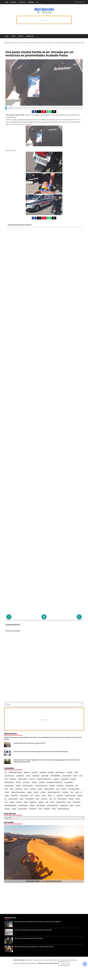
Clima (80, 776)
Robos (52, 802)
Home (6, 2)
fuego (11, 789)
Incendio (43, 792)
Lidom (77, 792)
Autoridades (36, 776)
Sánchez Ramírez (23, 805)
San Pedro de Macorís (10, 805)
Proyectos (19, 802)
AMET (76, 772)
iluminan (36, 792)
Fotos (6, 789)
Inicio (6, 36)
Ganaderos (33, 789)
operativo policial (13, 799)
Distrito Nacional (9, 782)
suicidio (14, 809)
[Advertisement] (50, 28)
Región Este (33, 802)
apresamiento (20, 776)
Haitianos (63, 789)
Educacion (41, 782)
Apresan (28, 776)
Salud (69, 802)
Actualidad (51, 772)
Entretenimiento (9, 785)
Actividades (43, 772)
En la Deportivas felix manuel (54, 782)
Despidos (73, 779)
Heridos (7, 792)
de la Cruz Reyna (22, 779)
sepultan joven (64, 805)
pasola (21, 799)
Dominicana (26, 782)
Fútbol (26, 789)
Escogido (18, 785)
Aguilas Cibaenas (60, 772)
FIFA (77, 785)
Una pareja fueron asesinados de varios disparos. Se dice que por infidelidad (37, 921)
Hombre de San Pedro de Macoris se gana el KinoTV (29, 743)
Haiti (58, 789)
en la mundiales (68, 782)
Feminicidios (60, 785)
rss (37, 2)
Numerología (29, 36)
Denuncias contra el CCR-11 (44, 779)
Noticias (80, 795)
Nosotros (13, 2)
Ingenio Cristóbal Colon (54, 792)
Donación (34, 782)
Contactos (22, 2)
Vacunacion (47, 809)
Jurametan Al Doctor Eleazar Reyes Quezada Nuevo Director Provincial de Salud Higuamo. (41, 751)
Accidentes (34, 772)
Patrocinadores (30, 799)
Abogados (26, 772)
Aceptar (64, 963)
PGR (50, 799)
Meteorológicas (24, 795)
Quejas (26, 802)
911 (6, 772)
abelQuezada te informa (15, 772)
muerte (44, 795)
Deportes (20, 36)
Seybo (71, 805)
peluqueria (44, 799)
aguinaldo (69, 772)
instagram (31, 2)
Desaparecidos (65, 779)
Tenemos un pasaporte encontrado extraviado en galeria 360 (33, 930)
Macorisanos (14, 795)
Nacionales (60, 795)
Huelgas (29, 792)
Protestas (11, 802)
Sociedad (7, 809)
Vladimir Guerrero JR (63, 809)
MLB (32, 795)
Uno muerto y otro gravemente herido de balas (28, 938)
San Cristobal (76, 802)
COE (6, 779)
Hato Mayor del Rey (74, 789)
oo (5, 799)
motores (37, 795)
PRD (6, 802)
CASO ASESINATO (55, 776)
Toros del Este (32, 809)
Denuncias (32, 779)
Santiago (32, 805)
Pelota (37, 799)
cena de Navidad (66, 776)
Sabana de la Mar (60, 802)
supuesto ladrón (22, 809)
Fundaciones (18, 789)
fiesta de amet (69, 785)
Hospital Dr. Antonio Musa (18, 792)
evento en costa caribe (41, 785)
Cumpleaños (12, 779)
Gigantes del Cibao (49, 789)
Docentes (18, 782)
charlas (75, 776)
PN (55, 799)
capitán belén (45, 776)
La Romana (65, 792)
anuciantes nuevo (9, 776)
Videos (54, 809)
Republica (41, 802)
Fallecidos (52, 785)
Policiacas (71, 799)
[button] (34, 111)
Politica (78, 799)
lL (81, 792)
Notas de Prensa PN (70, 795)
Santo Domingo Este (52, 805)
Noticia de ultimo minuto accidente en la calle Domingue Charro (33, 947)
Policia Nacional (62, 799)
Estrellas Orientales (28, 785)
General (40, 789)
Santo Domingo (41, 805)
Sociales (78, 805)
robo (47, 802)
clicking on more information (47, 963)
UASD (40, 809)
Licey (71, 792)
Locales (13, 36)
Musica (50, 795)
